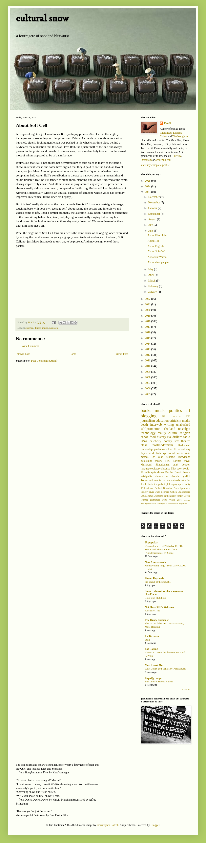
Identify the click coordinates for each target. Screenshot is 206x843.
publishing (146, 460)
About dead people (158, 262)
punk (175, 464)
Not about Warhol (157, 257)
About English (156, 246)
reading (170, 456)
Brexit (178, 472)
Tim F (167, 123)
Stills (147, 639)
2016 (148, 332)
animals (175, 480)
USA (144, 441)
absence (29, 328)
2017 (148, 326)
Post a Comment (30, 346)
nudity (187, 484)
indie (147, 472)
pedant (161, 484)
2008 (148, 377)
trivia (151, 491)
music (45, 328)
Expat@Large (153, 678)
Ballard (158, 488)
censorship (147, 449)
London (185, 464)
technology (148, 433)
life (170, 449)
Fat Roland (151, 649)
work (151, 453)
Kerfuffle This (152, 610)
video (172, 499)
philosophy (171, 484)
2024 (148, 186)
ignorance (185, 488)
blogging (148, 415)
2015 (148, 338)
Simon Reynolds (154, 578)
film (164, 416)
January (152, 291)
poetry (168, 441)
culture (173, 433)
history (161, 437)
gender (157, 449)
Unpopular (151, 542)
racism (166, 480)
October (153, 208)
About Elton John (157, 235)
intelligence (146, 503)
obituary (156, 468)
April (151, 274)
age (164, 453)
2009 (148, 371)
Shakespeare (184, 491)
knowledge (184, 456)
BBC (167, 460)
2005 (148, 394)
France (186, 472)
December (154, 196)
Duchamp (158, 495)
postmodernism (163, 445)
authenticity (170, 495)
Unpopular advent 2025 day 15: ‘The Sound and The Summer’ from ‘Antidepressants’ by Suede (164, 549)
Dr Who (157, 456)
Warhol (144, 499)
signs (162, 503)
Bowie (187, 495)
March (152, 280)
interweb (156, 424)
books (146, 410)
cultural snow (42, 18)
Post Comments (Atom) (44, 360)
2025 (148, 180)
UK (175, 449)
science (150, 488)
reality (162, 433)
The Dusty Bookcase (157, 620)
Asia (187, 453)
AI (182, 480)
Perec (176, 488)
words (177, 416)
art (187, 410)
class (144, 445)
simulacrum (161, 476)
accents (187, 500)
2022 (148, 298)
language (146, 468)
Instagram (146, 159)
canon (145, 437)
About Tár (153, 240)
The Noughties (180, 136)
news (154, 503)
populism (183, 503)
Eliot (173, 468)
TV (188, 416)
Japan (144, 453)
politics (175, 410)
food (153, 437)
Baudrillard (174, 437)
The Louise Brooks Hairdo (159, 681)
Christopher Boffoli (108, 825)
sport (179, 468)
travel (187, 460)
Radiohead (166, 132)
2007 (148, 382)
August (152, 219)
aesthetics (155, 499)
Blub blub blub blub (155, 597)
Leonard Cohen (169, 491)
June (151, 230)
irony (164, 499)
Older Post (122, 354)
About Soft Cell (156, 251)
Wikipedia (146, 476)
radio (186, 437)
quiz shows (157, 472)
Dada (157, 491)
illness (37, 328)
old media (155, 480)
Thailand (169, 429)
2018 (148, 321)
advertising (184, 449)
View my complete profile (155, 165)
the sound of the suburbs (158, 581)
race (164, 449)
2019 (148, 315)
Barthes (177, 460)
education (162, 420)
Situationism (162, 464)
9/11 (143, 488)
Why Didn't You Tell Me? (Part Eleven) (166, 668)
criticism (175, 420)
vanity (180, 495)
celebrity (155, 441)
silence (169, 503)
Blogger (155, 825)
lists (158, 453)
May (151, 269)
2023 (148, 192)
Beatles (169, 472)
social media (175, 453)
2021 (148, 304)
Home (73, 354)
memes (145, 456)
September (154, 213)
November (154, 202)
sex (176, 441)
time (150, 495)
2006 (148, 388)
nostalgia (53, 328)
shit (158, 503)
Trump (144, 480)
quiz (180, 484)
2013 (148, 349)
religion (185, 433)
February (153, 286)
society (144, 491)
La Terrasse (152, 636)
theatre (185, 441)
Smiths (144, 495)
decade (175, 476)
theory (158, 460)
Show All (186, 690)
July (151, 224)
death (144, 424)
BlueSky (176, 155)
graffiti (186, 476)
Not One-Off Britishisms (159, 607)
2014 (148, 343)
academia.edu (163, 159)
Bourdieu (168, 488)
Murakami (146, 464)
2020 (148, 309)
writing (169, 424)
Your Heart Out (154, 665)
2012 (148, 354)
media (186, 420)
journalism (148, 420)
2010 (148, 366)
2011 (148, 360)
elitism (175, 503)
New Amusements (155, 562)
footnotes (152, 484)
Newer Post (23, 354)
